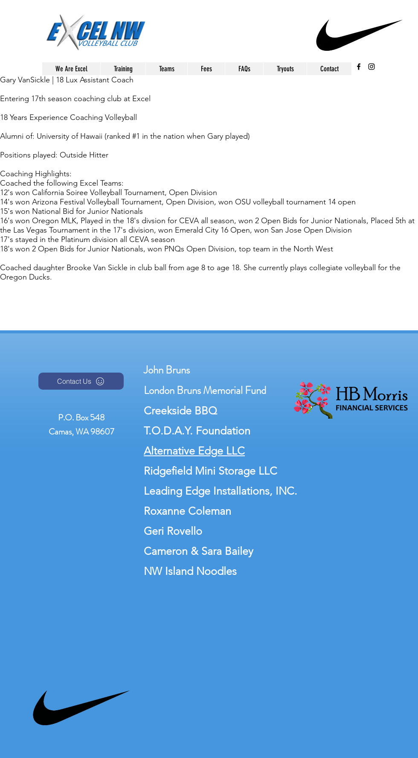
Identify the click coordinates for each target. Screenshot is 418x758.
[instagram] (371, 66)
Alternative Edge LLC (194, 450)
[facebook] (358, 66)
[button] (166, 68)
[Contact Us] (81, 381)
